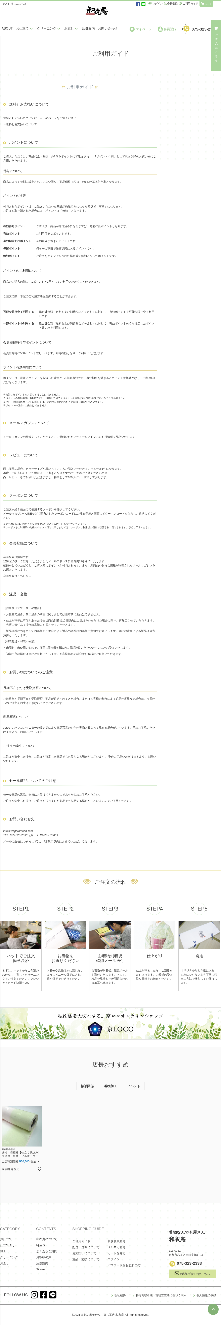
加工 (3, 1251)
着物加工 (110, 1086)
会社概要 (120, 1295)
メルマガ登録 (116, 1247)
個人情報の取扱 (206, 1295)
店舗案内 (88, 28)
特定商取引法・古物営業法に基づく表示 (161, 1295)
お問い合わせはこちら (192, 1274)
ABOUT (7, 28)
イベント (133, 1086)
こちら (21, 575)
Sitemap (41, 1269)
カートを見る (116, 1253)
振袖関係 (87, 1086)
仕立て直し (7, 1245)
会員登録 (167, 29)
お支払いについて (84, 1253)
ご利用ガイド (81, 1241)
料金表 (40, 1245)
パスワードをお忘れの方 (124, 1265)
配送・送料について (85, 1247)
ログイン (113, 1259)
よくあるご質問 (46, 1251)
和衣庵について (46, 1239)
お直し (71, 28)
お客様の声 (43, 1257)
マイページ (141, 29)
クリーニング (49, 28)
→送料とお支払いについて (20, 124)
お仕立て (25, 28)
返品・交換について (85, 1259)
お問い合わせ (107, 28)
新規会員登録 (116, 1241)
